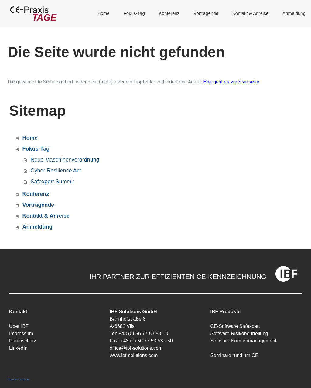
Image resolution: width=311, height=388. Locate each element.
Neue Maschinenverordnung (65, 160)
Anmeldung (294, 13)
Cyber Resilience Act (56, 171)
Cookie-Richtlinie (18, 379)
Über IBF (19, 326)
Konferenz (169, 13)
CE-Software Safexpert (235, 326)
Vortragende (205, 13)
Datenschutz (22, 340)
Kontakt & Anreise (250, 13)
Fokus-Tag (134, 13)
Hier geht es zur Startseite (231, 82)
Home (103, 13)
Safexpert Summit (52, 182)
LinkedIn (18, 348)
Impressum (21, 333)
